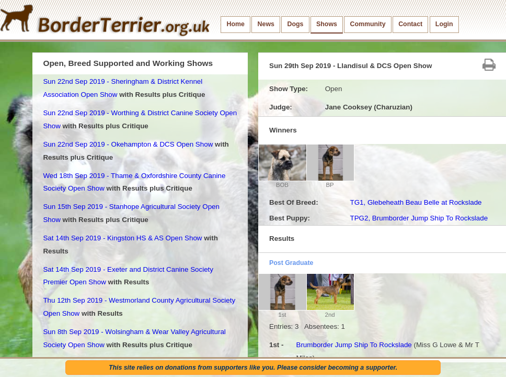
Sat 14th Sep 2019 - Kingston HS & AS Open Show (122, 238)
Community (368, 24)
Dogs (296, 24)
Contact (410, 24)
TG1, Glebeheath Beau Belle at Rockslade (415, 202)
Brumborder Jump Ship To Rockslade (353, 345)
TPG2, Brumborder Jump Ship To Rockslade (419, 218)
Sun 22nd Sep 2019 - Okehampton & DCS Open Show (128, 144)
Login (444, 24)
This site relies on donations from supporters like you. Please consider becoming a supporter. (253, 367)
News (266, 24)
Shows (326, 24)
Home (236, 24)
